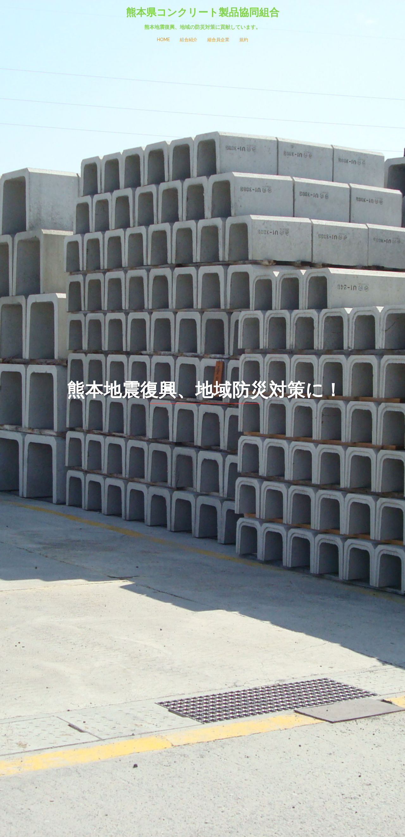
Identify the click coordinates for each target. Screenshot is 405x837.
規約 (243, 39)
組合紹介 (188, 39)
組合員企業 (218, 39)
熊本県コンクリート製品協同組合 (202, 12)
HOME (163, 39)
